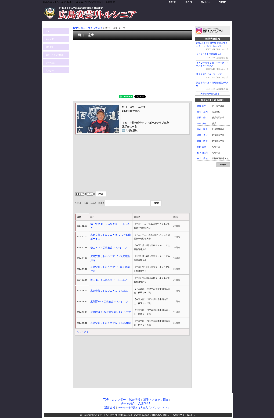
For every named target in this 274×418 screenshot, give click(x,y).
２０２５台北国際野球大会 (208, 54)
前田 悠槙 (201, 147)
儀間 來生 (201, 106)
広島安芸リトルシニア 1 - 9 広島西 (109, 290)
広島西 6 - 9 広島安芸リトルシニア (109, 301)
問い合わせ (205, 2)
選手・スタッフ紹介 (54, 55)
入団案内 (222, 2)
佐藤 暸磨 (202, 141)
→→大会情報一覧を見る (207, 93)
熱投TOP (172, 2)
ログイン (189, 2)
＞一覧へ (223, 165)
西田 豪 (201, 117)
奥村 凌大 (202, 112)
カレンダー (50, 39)
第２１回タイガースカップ (208, 74)
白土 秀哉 (202, 158)
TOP (48, 31)
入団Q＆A (50, 71)
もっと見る (82, 331)
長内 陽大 (202, 129)
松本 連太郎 (202, 152)
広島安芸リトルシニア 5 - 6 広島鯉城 (110, 323)
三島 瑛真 (201, 123)
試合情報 (49, 47)
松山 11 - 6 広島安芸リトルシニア (108, 247)
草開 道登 (202, 135)
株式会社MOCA (153, 414)
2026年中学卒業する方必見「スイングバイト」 (144, 407)
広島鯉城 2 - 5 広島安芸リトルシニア (110, 312)
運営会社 (109, 407)
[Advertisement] (132, 66)
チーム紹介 (50, 63)
